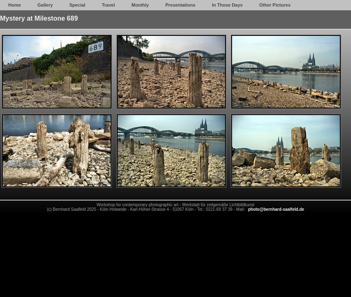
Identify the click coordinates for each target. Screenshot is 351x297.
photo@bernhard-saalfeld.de (276, 209)
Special (77, 4)
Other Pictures (275, 4)
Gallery (45, 4)
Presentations (180, 4)
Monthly (140, 4)
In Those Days (227, 4)
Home (14, 4)
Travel (108, 4)
